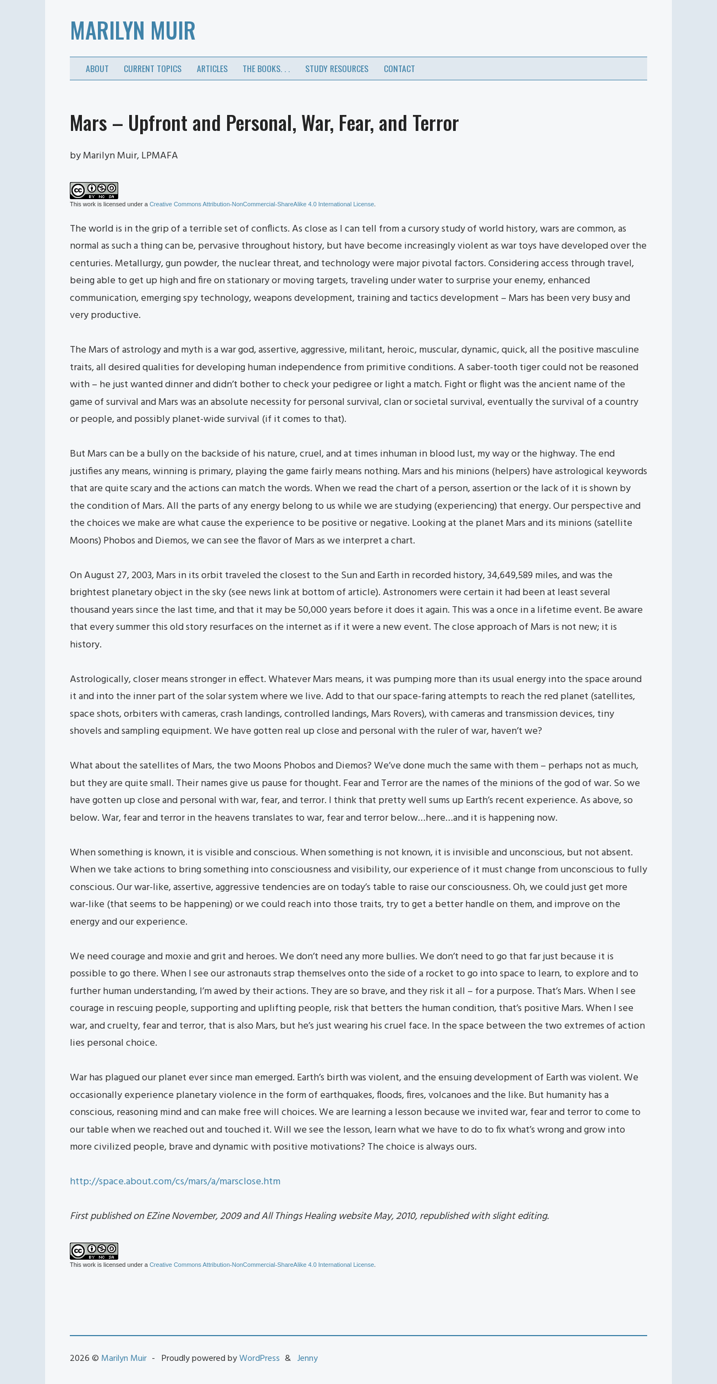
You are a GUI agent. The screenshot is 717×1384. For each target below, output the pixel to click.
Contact (399, 68)
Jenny (307, 1359)
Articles (212, 68)
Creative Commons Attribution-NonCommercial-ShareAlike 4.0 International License (262, 204)
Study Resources (336, 68)
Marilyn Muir (133, 29)
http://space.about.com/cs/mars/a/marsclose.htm (175, 1182)
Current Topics (152, 68)
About (97, 68)
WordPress (259, 1359)
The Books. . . (266, 68)
